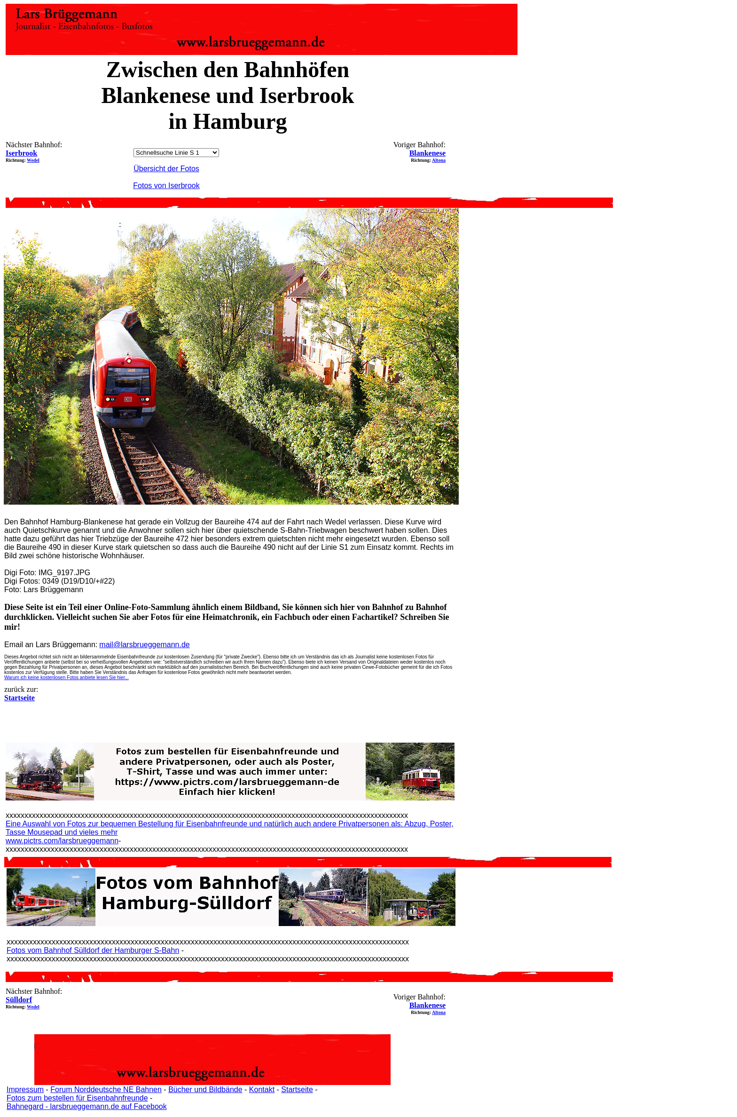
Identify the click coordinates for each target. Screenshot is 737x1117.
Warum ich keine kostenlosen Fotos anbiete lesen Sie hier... (66, 677)
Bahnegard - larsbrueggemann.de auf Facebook (87, 1106)
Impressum (25, 1089)
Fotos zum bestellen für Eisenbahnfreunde (77, 1098)
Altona (439, 160)
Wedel (33, 160)
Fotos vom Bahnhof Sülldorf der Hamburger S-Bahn (93, 950)
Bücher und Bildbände (205, 1089)
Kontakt (261, 1089)
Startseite (297, 1089)
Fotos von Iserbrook (166, 186)
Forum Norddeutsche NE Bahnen (106, 1089)
